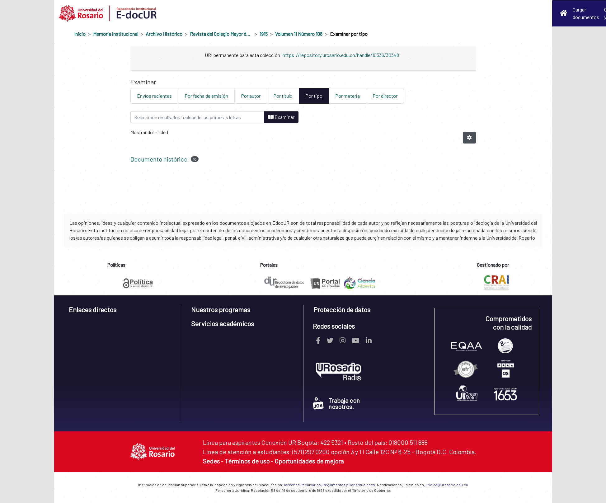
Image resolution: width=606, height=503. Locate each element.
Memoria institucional (115, 34)
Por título (283, 96)
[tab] (119, 311)
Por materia (347, 96)
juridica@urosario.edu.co (446, 484)
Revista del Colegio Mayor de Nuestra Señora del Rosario (221, 34)
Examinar (281, 117)
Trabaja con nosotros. (336, 403)
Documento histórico (158, 159)
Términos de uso (247, 461)
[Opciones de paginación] (469, 137)
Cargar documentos (586, 13)
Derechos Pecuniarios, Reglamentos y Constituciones (329, 484)
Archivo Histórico (164, 34)
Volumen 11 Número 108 (298, 34)
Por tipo (313, 96)
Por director (385, 96)
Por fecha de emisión (206, 96)
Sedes (211, 461)
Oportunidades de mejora (309, 461)
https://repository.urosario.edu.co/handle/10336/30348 (341, 55)
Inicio (80, 34)
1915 (264, 34)
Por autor (251, 96)
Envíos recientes (154, 96)
